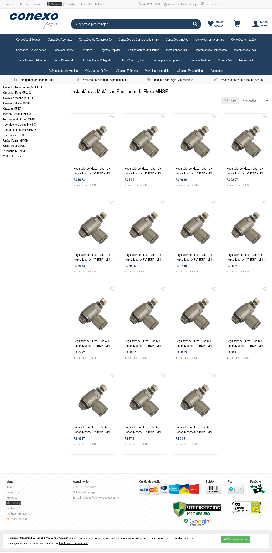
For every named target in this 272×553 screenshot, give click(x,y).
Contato (70, 4)
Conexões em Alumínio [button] (210, 39)
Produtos (38, 4)
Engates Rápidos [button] (110, 50)
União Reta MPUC (14, 145)
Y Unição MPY (12, 156)
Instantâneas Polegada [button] (97, 60)
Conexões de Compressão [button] (95, 39)
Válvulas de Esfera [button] (96, 70)
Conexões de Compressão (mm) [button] (139, 39)
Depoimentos (16, 518)
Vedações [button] (217, 70)
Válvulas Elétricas (127, 70)
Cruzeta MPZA (12, 108)
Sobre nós (23, 4)
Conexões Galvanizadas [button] (31, 50)
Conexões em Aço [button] (177, 39)
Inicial (10, 4)
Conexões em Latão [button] (243, 39)
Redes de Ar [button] (246, 60)
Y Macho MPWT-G (14, 151)
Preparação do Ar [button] (200, 60)
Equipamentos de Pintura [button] (143, 50)
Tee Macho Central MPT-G (19, 124)
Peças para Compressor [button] (167, 60)
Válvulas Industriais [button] (157, 70)
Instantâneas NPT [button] (65, 60)
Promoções (225, 60)
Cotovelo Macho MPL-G (18, 98)
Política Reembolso (90, 4)
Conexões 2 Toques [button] (28, 39)
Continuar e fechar (235, 539)
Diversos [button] (87, 50)
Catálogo (54, 4)
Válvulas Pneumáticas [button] (190, 70)
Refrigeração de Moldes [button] (63, 70)
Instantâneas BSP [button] (177, 50)
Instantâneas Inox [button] (245, 50)
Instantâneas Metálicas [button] (32, 60)
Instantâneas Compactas (211, 50)
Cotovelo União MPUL (16, 103)
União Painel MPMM (15, 140)
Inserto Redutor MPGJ (17, 114)
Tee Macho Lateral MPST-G (20, 130)
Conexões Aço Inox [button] (60, 39)
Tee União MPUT (13, 135)
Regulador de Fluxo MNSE (19, 119)
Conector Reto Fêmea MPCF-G (22, 87)
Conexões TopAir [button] (63, 50)
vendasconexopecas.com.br (101, 497)
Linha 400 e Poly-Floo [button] (132, 60)
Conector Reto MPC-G (17, 92)
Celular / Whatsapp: (85, 492)
